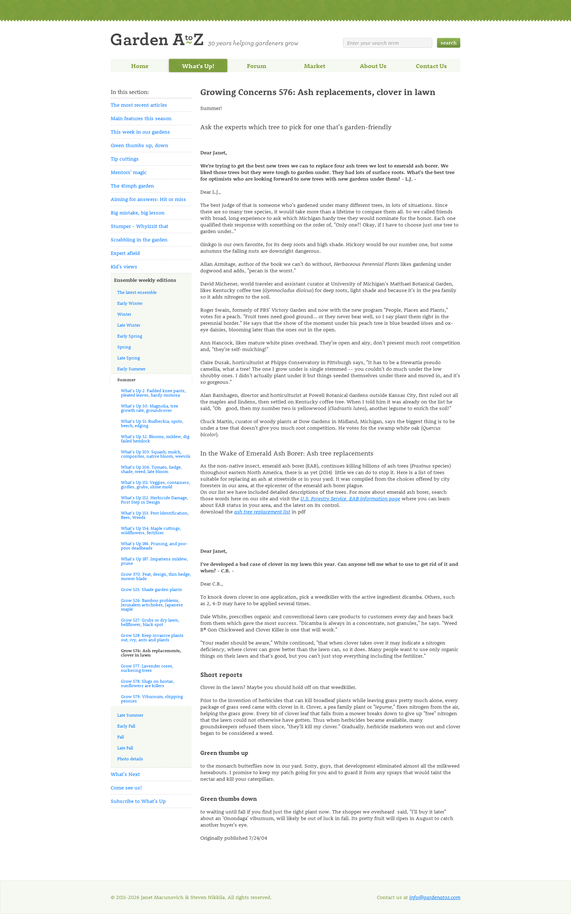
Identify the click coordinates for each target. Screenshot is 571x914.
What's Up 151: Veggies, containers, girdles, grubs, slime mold (155, 484)
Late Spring (128, 358)
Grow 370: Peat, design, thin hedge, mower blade (156, 576)
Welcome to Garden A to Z (204, 39)
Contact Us (431, 66)
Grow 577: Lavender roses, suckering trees (147, 668)
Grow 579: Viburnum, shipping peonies (152, 698)
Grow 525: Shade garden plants (151, 589)
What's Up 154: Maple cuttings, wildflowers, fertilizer (151, 530)
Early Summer (131, 368)
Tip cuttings (125, 158)
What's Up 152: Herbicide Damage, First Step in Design (154, 500)
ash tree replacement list (262, 511)
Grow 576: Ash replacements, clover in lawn (151, 652)
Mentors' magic (129, 172)
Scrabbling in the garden (139, 239)
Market (314, 66)
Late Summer (130, 715)
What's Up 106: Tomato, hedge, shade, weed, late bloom (151, 469)
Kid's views (124, 266)
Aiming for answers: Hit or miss (148, 199)
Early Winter (130, 303)
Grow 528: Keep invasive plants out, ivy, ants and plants (152, 637)
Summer (126, 379)
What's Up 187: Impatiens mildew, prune (154, 561)
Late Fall (125, 747)
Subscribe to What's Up (138, 800)
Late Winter (129, 325)
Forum (256, 66)
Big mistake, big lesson (138, 212)
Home (140, 66)
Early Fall (126, 726)
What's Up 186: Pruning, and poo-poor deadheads (154, 545)
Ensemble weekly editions (145, 279)
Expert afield (125, 252)
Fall (120, 737)
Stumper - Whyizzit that (139, 225)
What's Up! (198, 66)
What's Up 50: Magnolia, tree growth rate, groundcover (149, 408)
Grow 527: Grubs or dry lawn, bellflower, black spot (150, 622)
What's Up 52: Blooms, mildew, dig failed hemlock (155, 438)
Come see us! (126, 787)
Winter (124, 314)
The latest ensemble (137, 292)
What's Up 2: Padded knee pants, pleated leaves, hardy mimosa (153, 392)
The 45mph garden (132, 185)
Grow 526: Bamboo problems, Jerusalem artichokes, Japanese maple (152, 604)
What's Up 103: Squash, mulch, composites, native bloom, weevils (155, 454)
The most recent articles (139, 104)
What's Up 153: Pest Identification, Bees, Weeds (155, 515)
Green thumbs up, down (139, 145)
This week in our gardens (140, 131)
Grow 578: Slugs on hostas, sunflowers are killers (147, 683)
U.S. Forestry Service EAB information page (350, 498)
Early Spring (129, 336)
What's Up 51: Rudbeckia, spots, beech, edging (152, 423)
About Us (373, 66)
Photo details (130, 758)
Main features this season (141, 118)
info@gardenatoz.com (434, 897)
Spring (124, 347)
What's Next (125, 774)
